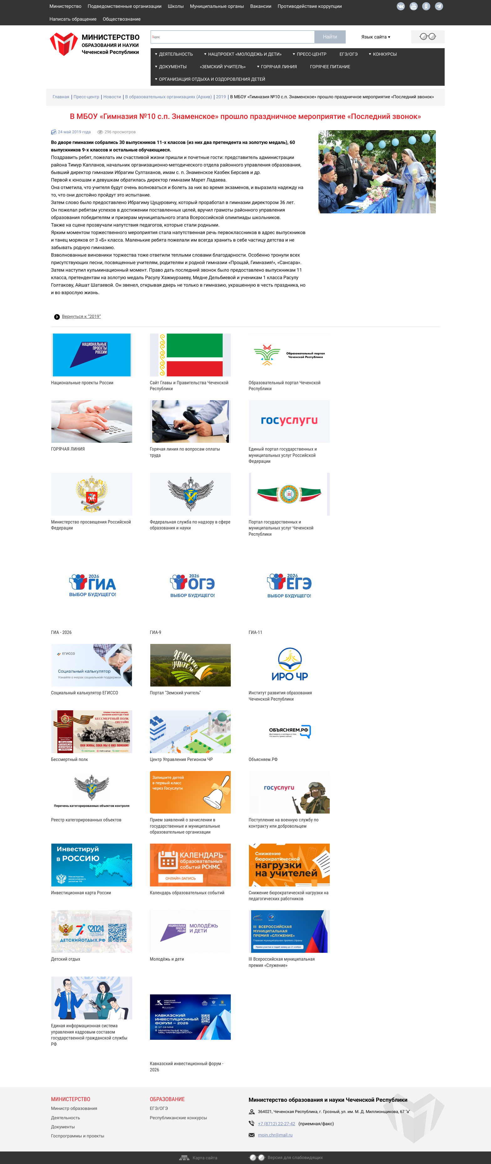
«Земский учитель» (223, 66)
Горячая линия (279, 66)
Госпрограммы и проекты (77, 1136)
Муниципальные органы (217, 6)
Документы (173, 66)
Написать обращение (72, 19)
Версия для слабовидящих (295, 1157)
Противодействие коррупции (310, 6)
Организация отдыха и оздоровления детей (212, 79)
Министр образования (74, 1108)
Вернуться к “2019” (81, 316)
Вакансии (260, 6)
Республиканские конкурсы (178, 1118)
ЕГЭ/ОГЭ (348, 54)
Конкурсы (385, 54)
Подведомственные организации (125, 6)
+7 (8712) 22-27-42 (276, 1123)
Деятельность (176, 54)
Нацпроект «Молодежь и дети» (245, 54)
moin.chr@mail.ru (275, 1135)
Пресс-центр (311, 54)
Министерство (65, 6)
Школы (176, 6)
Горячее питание (330, 66)
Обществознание (122, 19)
